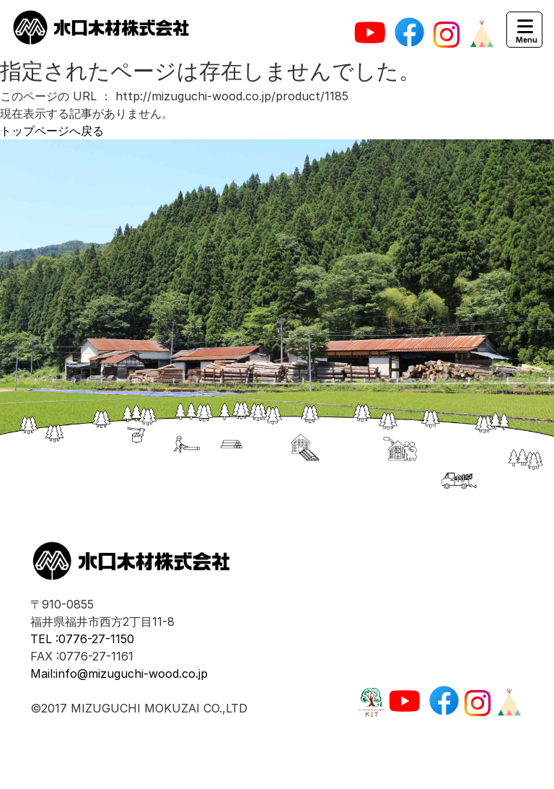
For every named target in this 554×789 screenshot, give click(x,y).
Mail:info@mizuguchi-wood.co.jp (119, 673)
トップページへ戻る (52, 130)
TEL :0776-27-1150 (82, 639)
